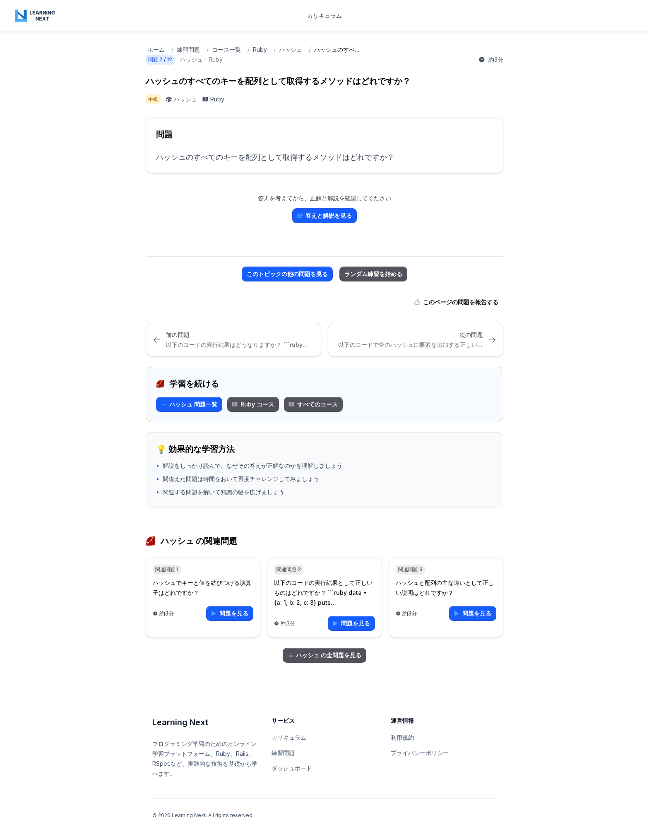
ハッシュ (290, 49)
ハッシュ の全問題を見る (324, 655)
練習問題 (188, 49)
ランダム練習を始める (373, 273)
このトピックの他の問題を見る (287, 273)
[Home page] (35, 15)
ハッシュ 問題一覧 (188, 404)
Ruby (260, 49)
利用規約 (402, 737)
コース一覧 (226, 49)
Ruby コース (252, 404)
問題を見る (229, 613)
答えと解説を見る (324, 215)
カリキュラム (324, 15)
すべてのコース (313, 404)
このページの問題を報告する (456, 301)
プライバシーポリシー (420, 752)
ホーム (156, 49)
